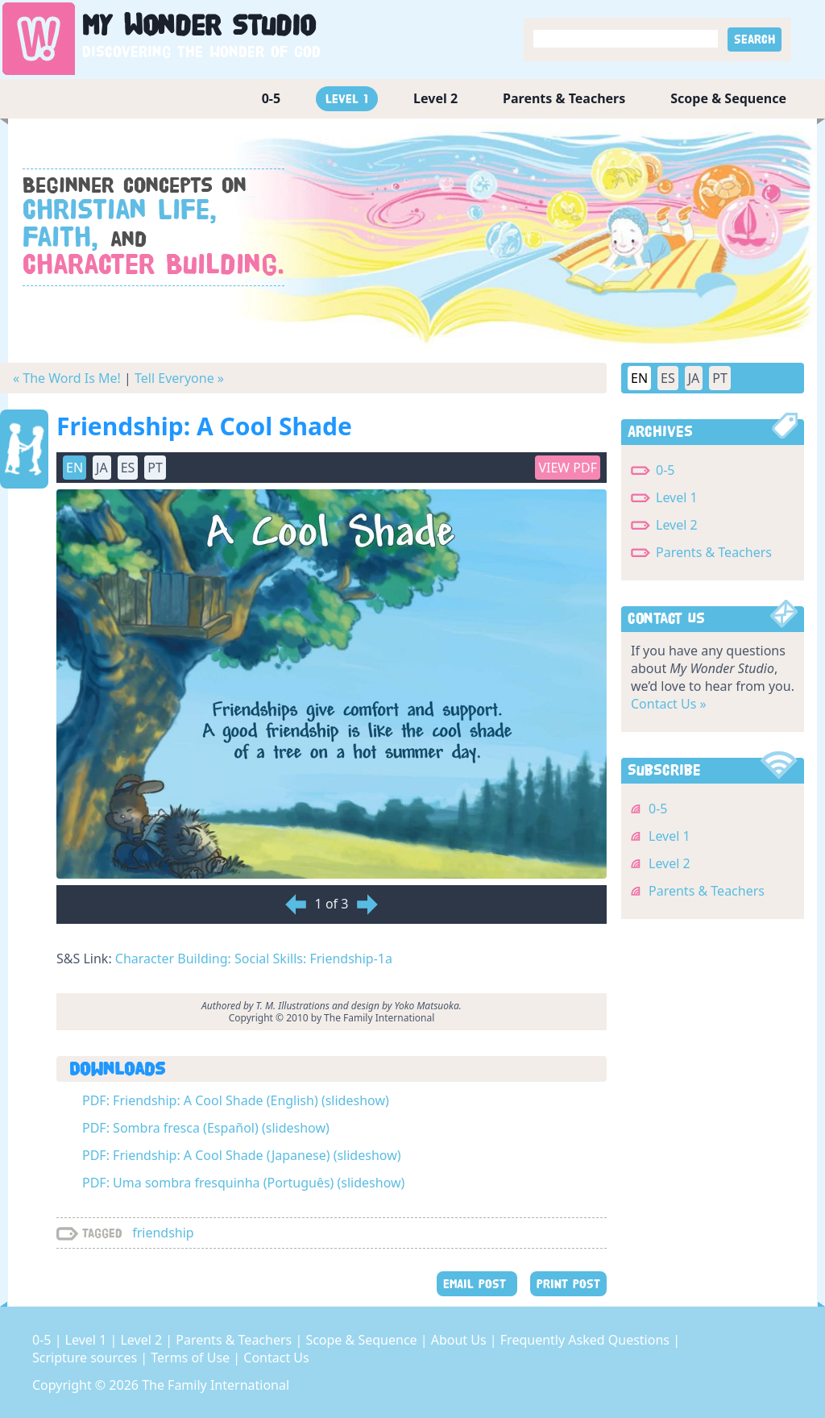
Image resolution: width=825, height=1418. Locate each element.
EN (74, 467)
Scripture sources (86, 1357)
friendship (163, 1232)
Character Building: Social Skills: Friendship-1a (253, 958)
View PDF (567, 467)
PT (155, 467)
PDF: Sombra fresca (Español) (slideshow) (206, 1128)
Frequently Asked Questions (586, 1340)
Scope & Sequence (728, 98)
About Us (460, 1340)
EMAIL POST (477, 1284)
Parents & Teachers (564, 98)
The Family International (215, 1385)
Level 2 (435, 98)
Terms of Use (192, 1357)
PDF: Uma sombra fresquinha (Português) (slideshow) (243, 1182)
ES (128, 467)
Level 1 (346, 99)
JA (102, 467)
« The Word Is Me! (67, 378)
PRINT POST (568, 1284)
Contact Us (276, 1357)
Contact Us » (669, 704)
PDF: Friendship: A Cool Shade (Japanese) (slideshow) (241, 1155)
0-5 (271, 98)
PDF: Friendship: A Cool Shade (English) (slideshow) (235, 1100)
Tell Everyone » (179, 378)
